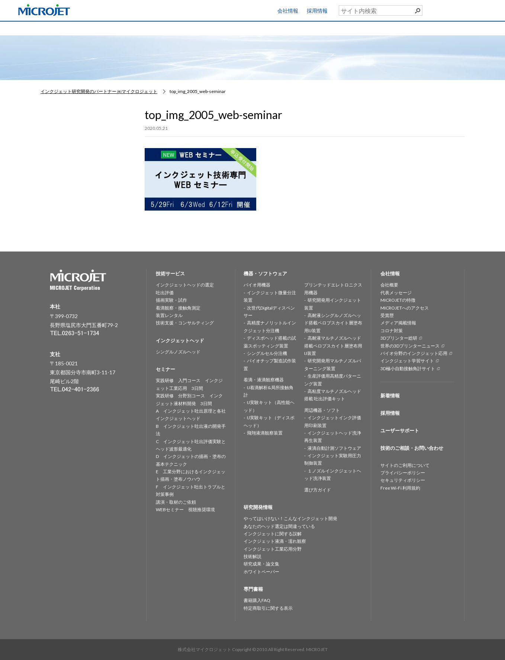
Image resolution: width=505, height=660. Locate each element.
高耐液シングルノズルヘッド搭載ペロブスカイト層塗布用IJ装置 (333, 323)
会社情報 (287, 10)
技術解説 (252, 556)
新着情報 (390, 395)
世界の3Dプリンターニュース (410, 346)
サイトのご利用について (405, 465)
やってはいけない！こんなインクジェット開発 (290, 518)
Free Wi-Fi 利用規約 (400, 488)
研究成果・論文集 (261, 564)
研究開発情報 (280, 28)
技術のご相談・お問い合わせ (411, 448)
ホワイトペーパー (261, 571)
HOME (46, 28)
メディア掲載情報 (398, 323)
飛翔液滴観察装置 (265, 433)
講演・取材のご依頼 (176, 502)
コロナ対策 (391, 330)
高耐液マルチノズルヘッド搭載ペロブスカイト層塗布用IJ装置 (333, 345)
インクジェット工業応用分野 (273, 549)
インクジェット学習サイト (407, 360)
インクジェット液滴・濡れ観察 (275, 541)
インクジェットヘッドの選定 (185, 285)
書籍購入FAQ (257, 600)
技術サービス (104, 28)
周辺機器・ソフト (322, 410)
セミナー (338, 28)
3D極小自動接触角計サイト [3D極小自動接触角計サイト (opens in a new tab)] (407, 368)
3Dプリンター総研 (398, 338)
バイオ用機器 (257, 285)
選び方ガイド (317, 490)
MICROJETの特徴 (397, 300)
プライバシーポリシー (402, 472)
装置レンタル (169, 315)
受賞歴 (387, 315)
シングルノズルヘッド (178, 352)
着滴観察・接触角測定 (178, 308)
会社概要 (389, 285)
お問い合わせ (475, 26)
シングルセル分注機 (267, 353)
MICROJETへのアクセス (404, 308)
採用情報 (317, 10)
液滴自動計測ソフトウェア (334, 448)
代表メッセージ (396, 292)
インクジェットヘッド (163, 28)
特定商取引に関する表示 (268, 608)
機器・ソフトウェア (221, 28)
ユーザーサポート (480, 9)
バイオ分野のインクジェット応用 (413, 353)
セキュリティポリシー (402, 480)
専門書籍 (396, 28)
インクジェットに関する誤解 (273, 533)
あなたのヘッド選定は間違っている (279, 526)
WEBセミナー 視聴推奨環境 (185, 509)
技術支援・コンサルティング (185, 323)
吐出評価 (165, 292)
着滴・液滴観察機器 (264, 379)
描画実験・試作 (171, 300)
